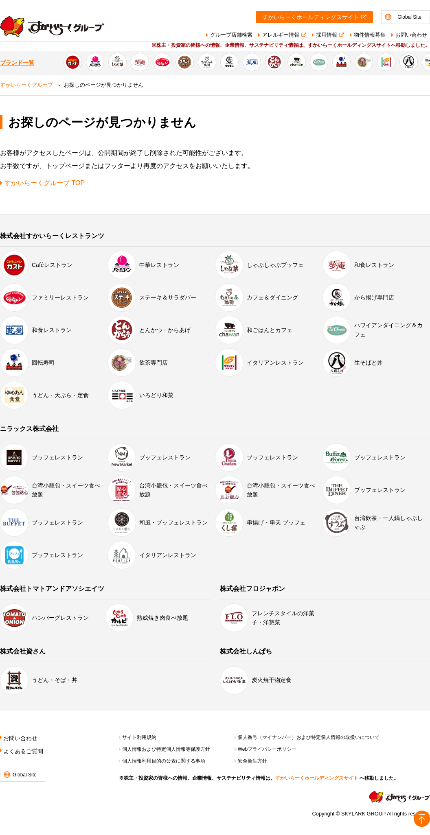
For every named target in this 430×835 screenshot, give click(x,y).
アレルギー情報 (280, 35)
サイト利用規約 (139, 737)
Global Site (409, 17)
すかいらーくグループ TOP (44, 182)
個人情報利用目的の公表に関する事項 (163, 761)
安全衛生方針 (252, 761)
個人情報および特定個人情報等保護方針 (166, 749)
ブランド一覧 (17, 63)
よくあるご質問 (23, 751)
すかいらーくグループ (26, 85)
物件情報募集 (370, 35)
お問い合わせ (411, 35)
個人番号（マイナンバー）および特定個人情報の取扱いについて (309, 737)
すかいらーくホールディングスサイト (310, 17)
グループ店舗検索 (231, 35)
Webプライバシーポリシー (267, 749)
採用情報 (326, 35)
